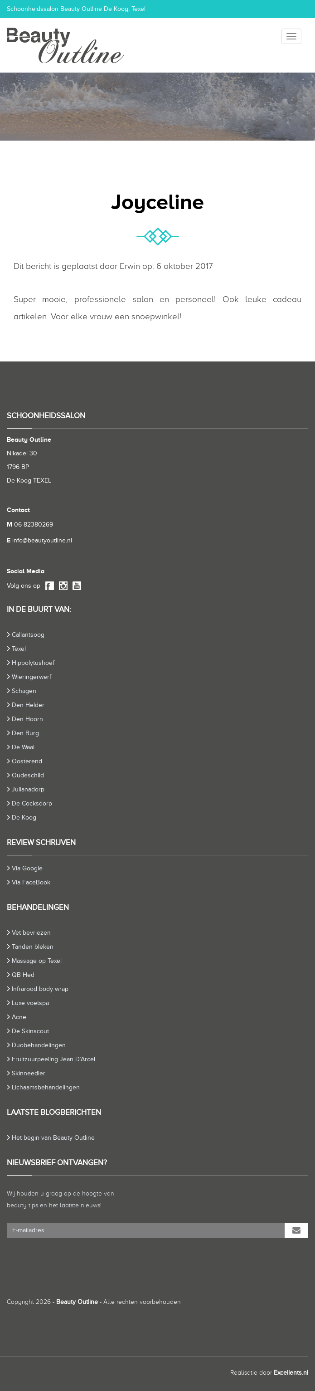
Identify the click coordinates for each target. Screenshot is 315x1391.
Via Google (27, 868)
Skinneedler (28, 1073)
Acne (19, 1017)
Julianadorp (28, 789)
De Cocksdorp (32, 803)
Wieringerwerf (31, 677)
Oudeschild (28, 775)
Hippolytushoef (33, 662)
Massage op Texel (37, 960)
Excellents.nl (291, 1372)
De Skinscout (30, 1031)
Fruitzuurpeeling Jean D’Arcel (53, 1059)
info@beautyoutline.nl (39, 540)
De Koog (24, 817)
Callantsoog (28, 634)
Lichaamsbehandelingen (46, 1087)
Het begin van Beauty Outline (53, 1137)
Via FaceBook (31, 882)
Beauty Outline (77, 1301)
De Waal (23, 747)
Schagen (24, 691)
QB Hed (23, 974)
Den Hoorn (27, 719)
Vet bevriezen (31, 932)
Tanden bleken (32, 946)
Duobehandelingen (39, 1045)
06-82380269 (30, 524)
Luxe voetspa (30, 1003)
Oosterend (27, 761)
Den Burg (25, 733)
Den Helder (28, 705)
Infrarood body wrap (40, 989)
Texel (19, 648)
